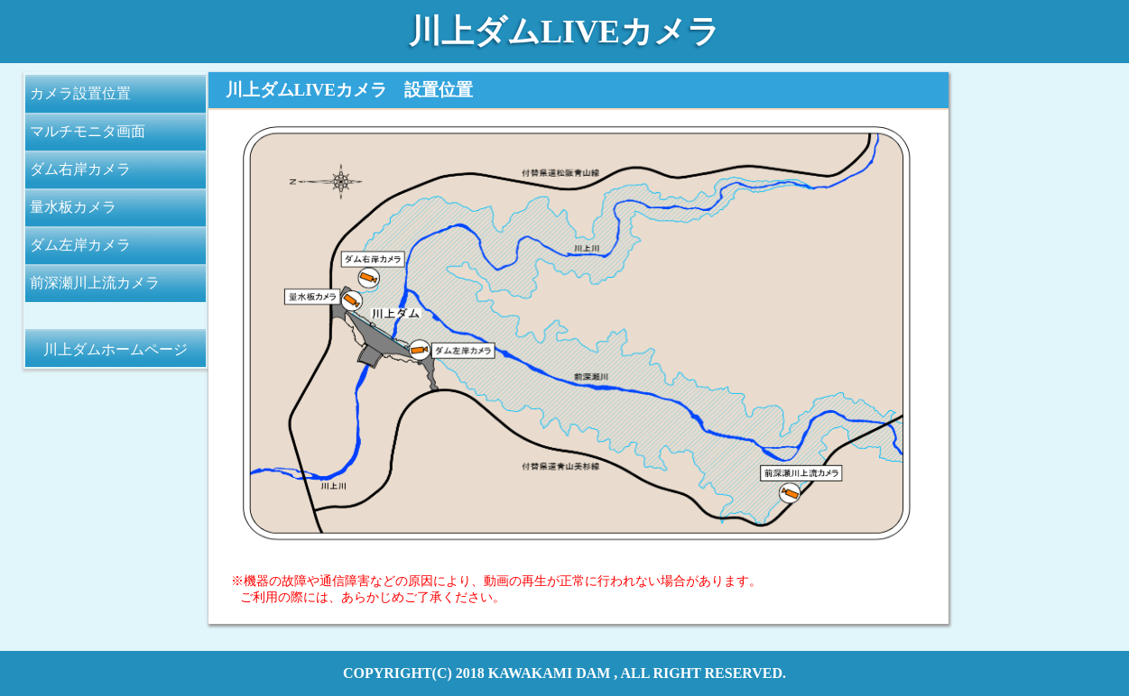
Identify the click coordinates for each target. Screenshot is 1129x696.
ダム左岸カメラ (80, 244)
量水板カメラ (73, 207)
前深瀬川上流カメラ (95, 282)
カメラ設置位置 (80, 93)
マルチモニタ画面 (87, 131)
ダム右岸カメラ (80, 169)
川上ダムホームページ (115, 349)
